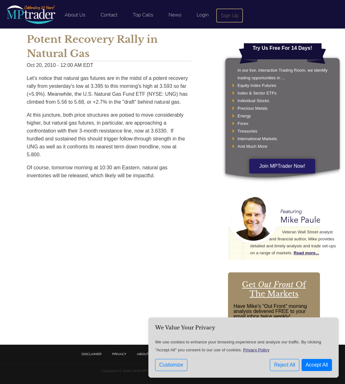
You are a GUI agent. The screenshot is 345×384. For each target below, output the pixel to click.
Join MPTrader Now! (282, 166)
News (174, 14)
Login (203, 14)
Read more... (306, 253)
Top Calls (143, 14)
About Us (74, 14)
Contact (109, 14)
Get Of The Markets (274, 289)
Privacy (119, 354)
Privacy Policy (256, 350)
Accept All (317, 365)
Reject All (284, 365)
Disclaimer (91, 354)
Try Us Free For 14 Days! (282, 48)
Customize (171, 365)
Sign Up (230, 15)
